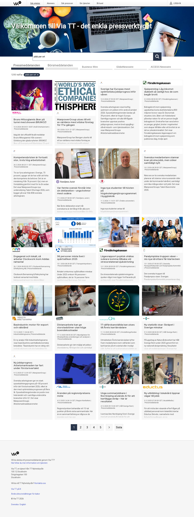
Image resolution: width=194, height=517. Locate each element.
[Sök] (93, 56)
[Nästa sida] (109, 427)
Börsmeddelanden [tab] (60, 65)
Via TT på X (16, 489)
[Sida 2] (80, 427)
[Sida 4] (93, 427)
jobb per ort (32, 75)
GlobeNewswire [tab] (124, 67)
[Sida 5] (100, 427)
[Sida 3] (87, 427)
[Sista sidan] (119, 427)
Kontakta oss (40, 483)
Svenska (15, 504)
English (23, 504)
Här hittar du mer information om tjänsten (29, 463)
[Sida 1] (74, 427)
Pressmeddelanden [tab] (26, 65)
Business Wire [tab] (90, 67)
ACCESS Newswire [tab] (161, 67)
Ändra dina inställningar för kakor (25, 494)
